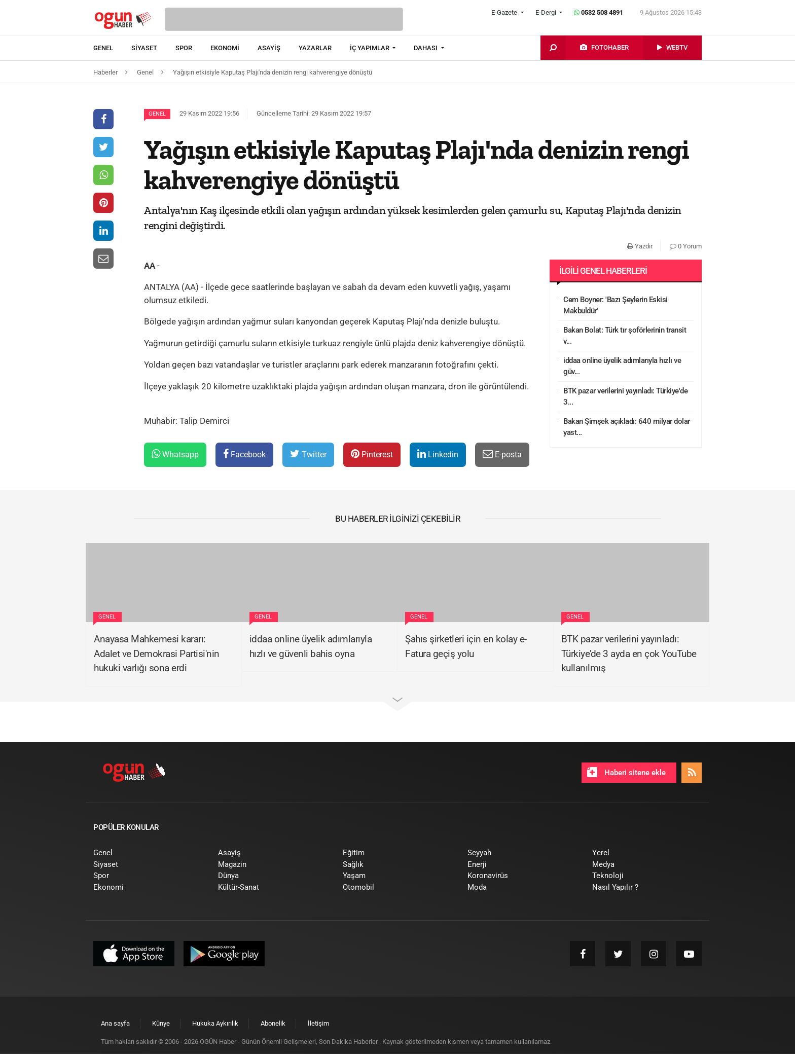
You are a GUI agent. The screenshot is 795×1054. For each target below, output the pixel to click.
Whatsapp (175, 454)
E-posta (502, 454)
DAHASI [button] (426, 48)
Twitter (308, 454)
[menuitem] (112, 48)
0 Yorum (686, 246)
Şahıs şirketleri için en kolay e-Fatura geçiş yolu (466, 646)
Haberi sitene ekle (626, 772)
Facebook (244, 454)
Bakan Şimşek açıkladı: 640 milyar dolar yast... (626, 427)
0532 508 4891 (598, 12)
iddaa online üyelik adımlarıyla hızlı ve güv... (622, 366)
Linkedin (437, 454)
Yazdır (640, 246)
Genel (157, 114)
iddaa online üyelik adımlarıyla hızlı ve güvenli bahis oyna (310, 646)
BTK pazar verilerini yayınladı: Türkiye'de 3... (625, 396)
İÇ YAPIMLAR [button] (370, 48)
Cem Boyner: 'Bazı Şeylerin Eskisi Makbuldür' (615, 305)
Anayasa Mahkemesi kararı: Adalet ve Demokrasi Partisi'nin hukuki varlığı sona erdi (157, 653)
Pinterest (372, 454)
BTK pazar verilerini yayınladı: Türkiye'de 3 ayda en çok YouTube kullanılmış (629, 653)
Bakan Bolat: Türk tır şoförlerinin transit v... (624, 335)
